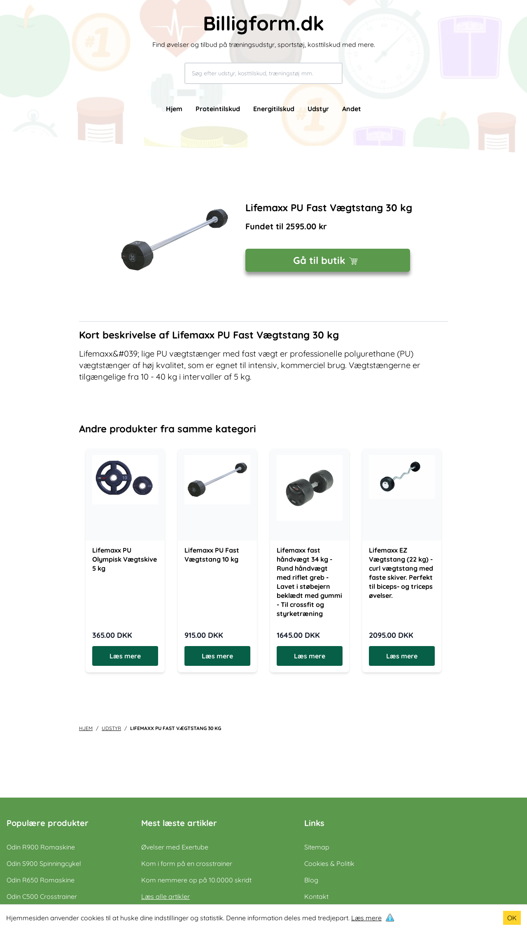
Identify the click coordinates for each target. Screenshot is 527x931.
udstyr (111, 728)
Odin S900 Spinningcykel (44, 863)
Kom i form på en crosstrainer (186, 863)
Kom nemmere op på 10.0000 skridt (196, 880)
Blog (311, 880)
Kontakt (316, 896)
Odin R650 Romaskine (41, 880)
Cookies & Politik (329, 863)
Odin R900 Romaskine (41, 847)
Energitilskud (273, 109)
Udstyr (318, 109)
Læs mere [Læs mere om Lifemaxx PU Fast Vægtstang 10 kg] (217, 656)
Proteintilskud (218, 109)
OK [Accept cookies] (512, 918)
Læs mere (366, 918)
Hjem (174, 109)
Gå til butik (327, 260)
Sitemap (316, 847)
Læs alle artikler (165, 896)
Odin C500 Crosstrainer (42, 896)
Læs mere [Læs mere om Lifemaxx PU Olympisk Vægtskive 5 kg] (125, 656)
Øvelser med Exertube (174, 847)
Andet (351, 109)
